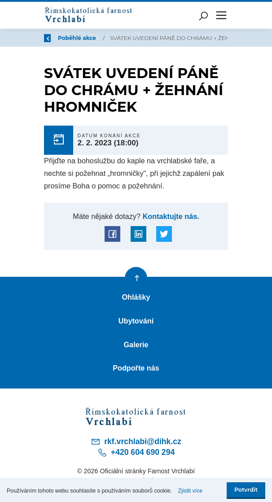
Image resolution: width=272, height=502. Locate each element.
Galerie (135, 344)
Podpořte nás (136, 368)
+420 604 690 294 (136, 453)
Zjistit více (190, 491)
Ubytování (136, 321)
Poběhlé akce (77, 38)
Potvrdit (246, 489)
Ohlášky (136, 297)
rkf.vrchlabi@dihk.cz (136, 442)
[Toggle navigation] (221, 15)
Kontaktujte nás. (170, 216)
